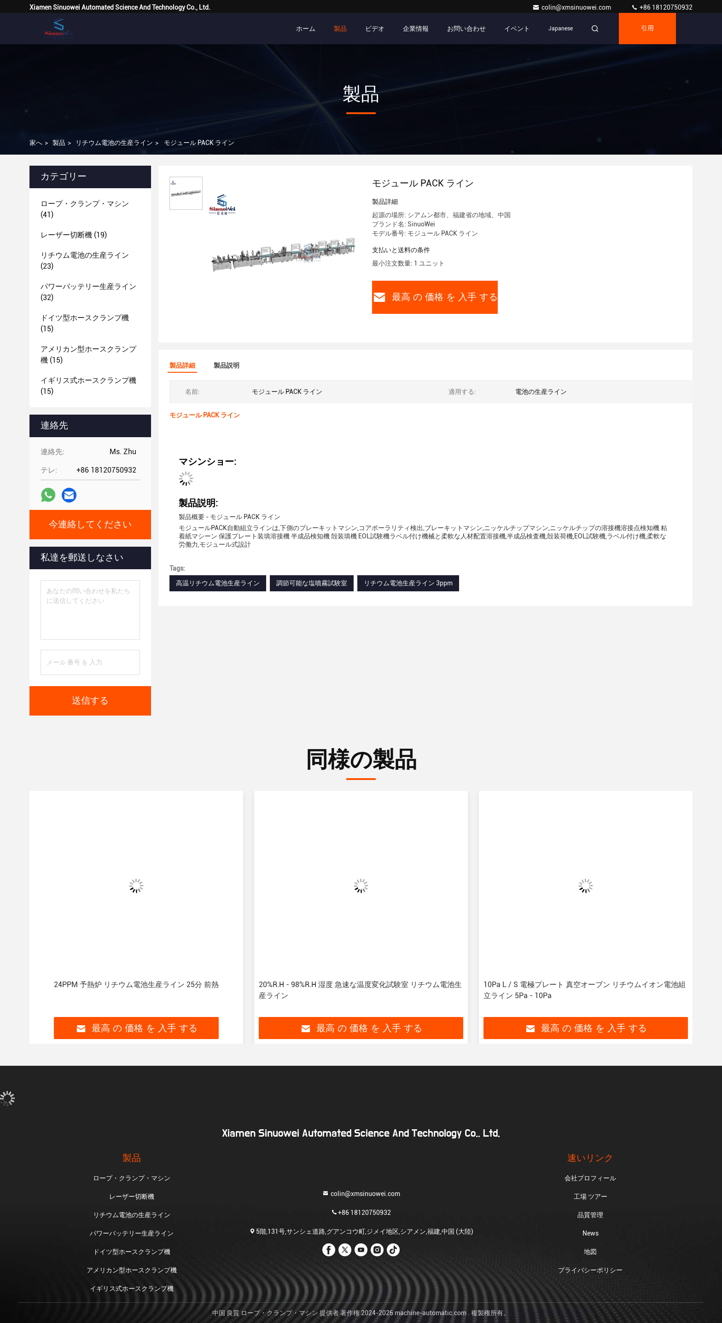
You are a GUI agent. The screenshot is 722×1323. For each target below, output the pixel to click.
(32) (88, 292)
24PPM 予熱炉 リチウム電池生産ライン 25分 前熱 (136, 984)
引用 (647, 28)
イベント (517, 28)
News (590, 1233)
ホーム (305, 28)
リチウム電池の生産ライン (114, 142)
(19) (74, 235)
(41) (85, 209)
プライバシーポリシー (590, 1270)
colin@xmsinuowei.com (572, 7)
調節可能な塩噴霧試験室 (311, 583)
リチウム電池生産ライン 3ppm (408, 583)
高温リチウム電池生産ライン (218, 583)
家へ (35, 142)
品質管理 (590, 1215)
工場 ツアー (590, 1196)
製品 (340, 28)
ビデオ (374, 28)
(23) (85, 261)
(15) (85, 323)
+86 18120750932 (662, 7)
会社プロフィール (590, 1178)
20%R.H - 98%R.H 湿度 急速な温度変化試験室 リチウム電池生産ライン (360, 990)
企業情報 (416, 28)
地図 (590, 1251)
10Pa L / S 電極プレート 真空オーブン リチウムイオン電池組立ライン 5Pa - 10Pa (584, 990)
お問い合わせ (466, 28)
